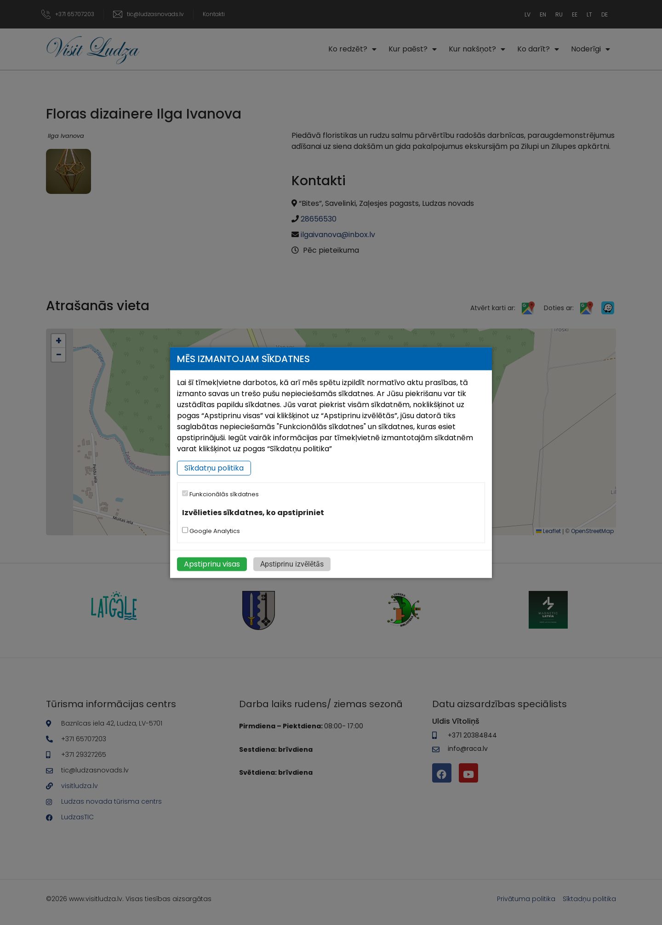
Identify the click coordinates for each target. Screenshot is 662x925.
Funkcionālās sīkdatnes (220, 494)
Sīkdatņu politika (214, 468)
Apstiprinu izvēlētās (292, 564)
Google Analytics (211, 531)
